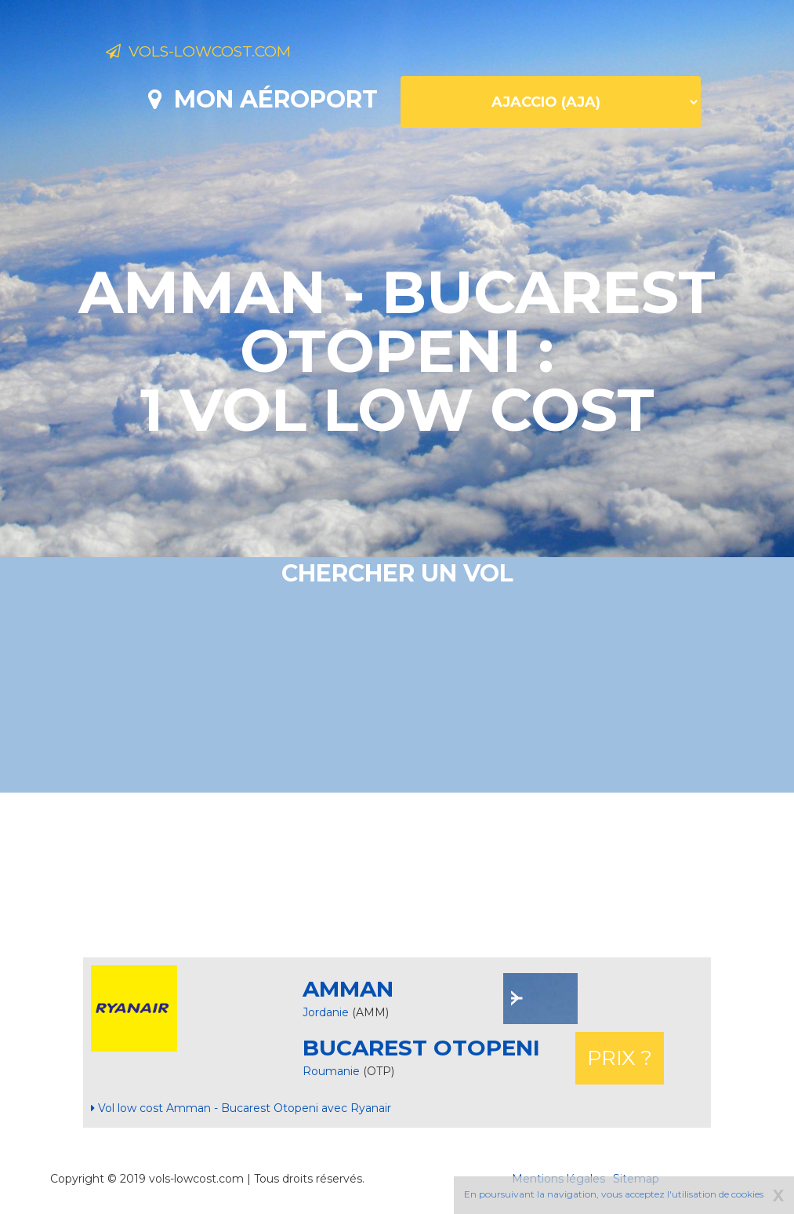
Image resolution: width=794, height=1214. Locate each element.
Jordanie (326, 1012)
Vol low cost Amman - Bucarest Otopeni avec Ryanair (241, 1108)
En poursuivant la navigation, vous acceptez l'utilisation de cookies (613, 1194)
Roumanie (333, 1071)
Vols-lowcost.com (229, 53)
